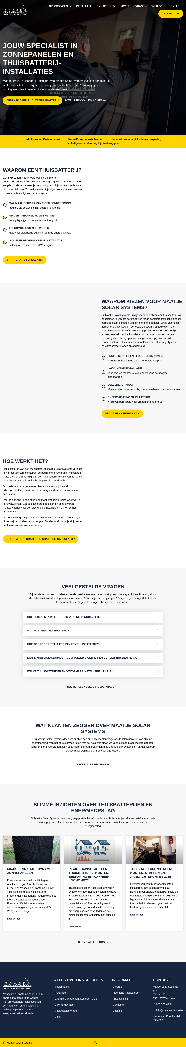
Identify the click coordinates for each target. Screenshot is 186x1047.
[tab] (93, 613)
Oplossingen (60, 6)
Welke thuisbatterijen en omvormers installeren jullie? (70, 667)
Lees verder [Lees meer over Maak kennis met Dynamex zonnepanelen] (13, 915)
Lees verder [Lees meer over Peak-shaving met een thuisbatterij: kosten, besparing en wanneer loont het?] (75, 922)
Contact (175, 6)
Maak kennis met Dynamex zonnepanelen (30, 867)
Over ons (157, 6)
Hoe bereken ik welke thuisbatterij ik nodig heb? (63, 613)
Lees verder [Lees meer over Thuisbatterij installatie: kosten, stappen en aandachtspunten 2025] (136, 911)
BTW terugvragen (133, 6)
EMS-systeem (106, 6)
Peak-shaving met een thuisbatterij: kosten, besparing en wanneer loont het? (89, 870)
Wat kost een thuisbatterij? (48, 626)
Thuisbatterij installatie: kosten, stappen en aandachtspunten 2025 (153, 869)
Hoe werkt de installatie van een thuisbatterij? (63, 640)
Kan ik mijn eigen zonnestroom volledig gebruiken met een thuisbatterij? (82, 653)
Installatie (84, 6)
